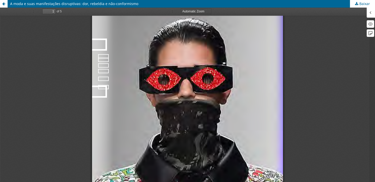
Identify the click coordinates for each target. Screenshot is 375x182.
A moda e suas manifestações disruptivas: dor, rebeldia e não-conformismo (74, 3)
